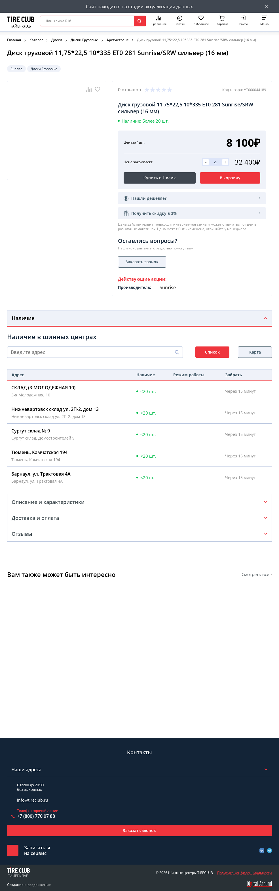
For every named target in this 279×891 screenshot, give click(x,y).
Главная (14, 39)
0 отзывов (129, 90)
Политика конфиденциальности (244, 873)
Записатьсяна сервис (37, 850)
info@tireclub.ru (32, 800)
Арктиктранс (117, 39)
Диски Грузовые (84, 39)
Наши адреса (26, 769)
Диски (56, 39)
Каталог (36, 39)
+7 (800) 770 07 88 (36, 816)
